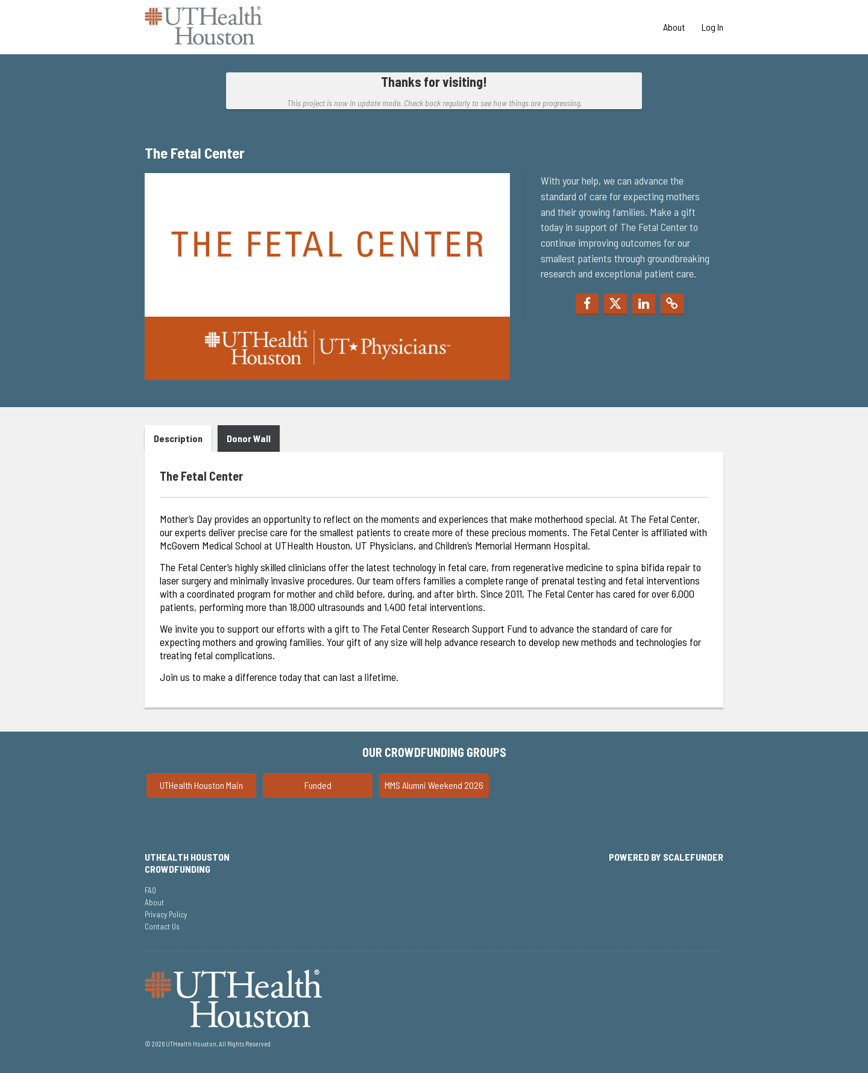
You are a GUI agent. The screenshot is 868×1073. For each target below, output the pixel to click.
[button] (587, 304)
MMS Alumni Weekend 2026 (434, 785)
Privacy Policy (166, 914)
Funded (318, 785)
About (675, 27)
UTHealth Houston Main (201, 785)
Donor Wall (249, 438)
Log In (712, 27)
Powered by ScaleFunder (666, 857)
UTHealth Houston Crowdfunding (187, 863)
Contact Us (162, 926)
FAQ (150, 890)
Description (178, 438)
